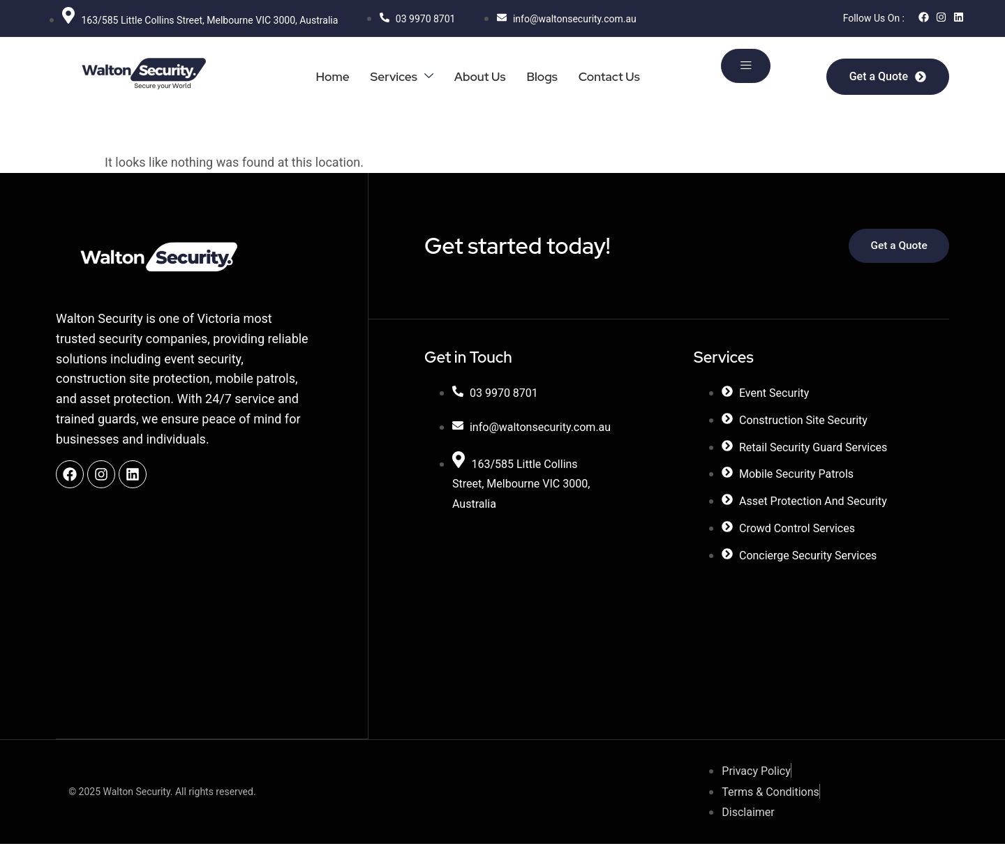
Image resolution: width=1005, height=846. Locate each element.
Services (395, 76)
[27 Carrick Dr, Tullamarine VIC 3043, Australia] (552, 604)
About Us (475, 76)
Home (324, 76)
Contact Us (608, 76)
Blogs (539, 76)
